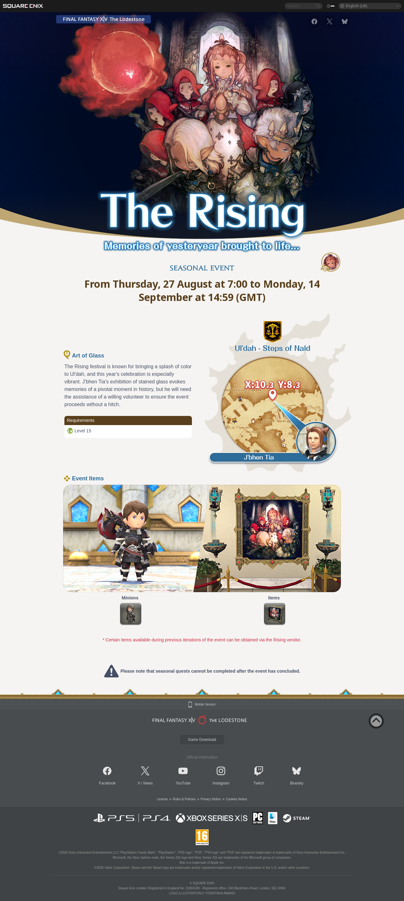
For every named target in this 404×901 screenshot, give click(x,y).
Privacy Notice (211, 799)
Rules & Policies (184, 799)
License (162, 799)
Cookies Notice (236, 799)
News (148, 783)
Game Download (202, 739)
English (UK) (356, 6)
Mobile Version (205, 704)
